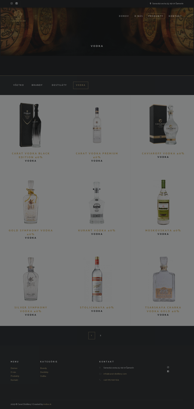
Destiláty (59, 85)
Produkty (155, 16)
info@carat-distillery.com (115, 374)
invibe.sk (47, 404)
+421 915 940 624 (111, 380)
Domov (124, 16)
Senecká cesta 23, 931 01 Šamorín (166, 3)
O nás (138, 16)
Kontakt (175, 16)
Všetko (18, 85)
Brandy (37, 85)
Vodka (80, 85)
